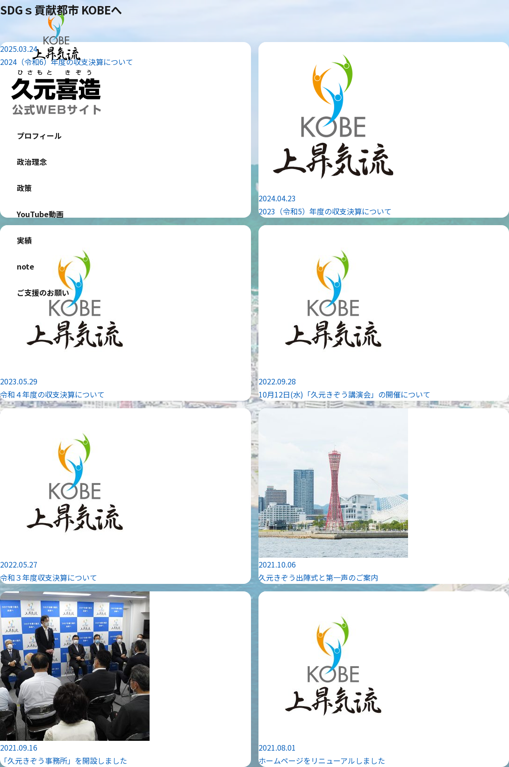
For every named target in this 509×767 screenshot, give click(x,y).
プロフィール (39, 135)
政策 (24, 187)
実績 (24, 240)
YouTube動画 (40, 214)
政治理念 (32, 161)
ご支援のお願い (43, 292)
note (25, 266)
